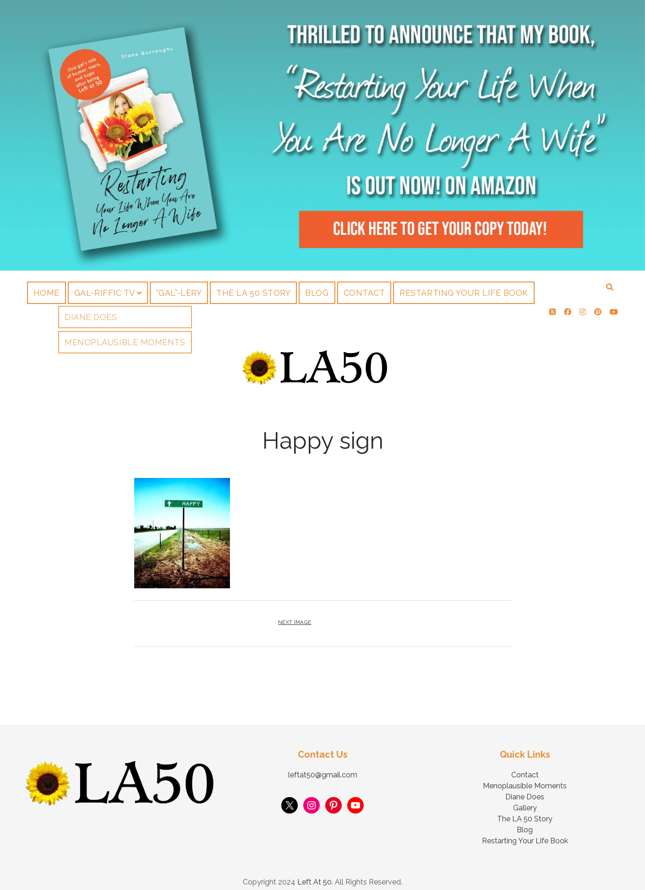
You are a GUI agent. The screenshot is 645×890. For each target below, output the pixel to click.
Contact (364, 293)
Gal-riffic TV (104, 293)
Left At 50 (314, 873)
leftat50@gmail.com (322, 766)
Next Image (294, 613)
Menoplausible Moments (525, 777)
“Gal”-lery (179, 293)
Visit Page (322, 135)
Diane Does (524, 788)
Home (46, 293)
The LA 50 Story (253, 293)
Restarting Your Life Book (463, 293)
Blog (316, 293)
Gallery (525, 799)
